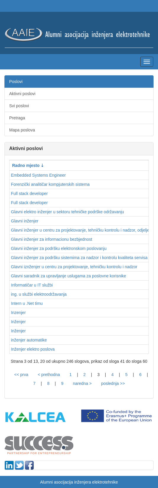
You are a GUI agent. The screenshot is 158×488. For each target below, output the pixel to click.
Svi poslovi (19, 105)
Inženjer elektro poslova (33, 349)
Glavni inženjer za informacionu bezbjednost (51, 239)
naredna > (82, 383)
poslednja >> (113, 383)
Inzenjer (18, 312)
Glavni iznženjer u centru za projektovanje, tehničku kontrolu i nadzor (74, 266)
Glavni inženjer (24, 221)
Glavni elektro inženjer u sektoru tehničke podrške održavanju (67, 211)
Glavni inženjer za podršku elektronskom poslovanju (59, 248)
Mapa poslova (22, 130)
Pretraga (17, 118)
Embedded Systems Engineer (38, 175)
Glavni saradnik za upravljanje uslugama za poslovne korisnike (68, 276)
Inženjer (18, 321)
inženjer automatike (29, 340)
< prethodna (49, 374)
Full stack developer (29, 193)
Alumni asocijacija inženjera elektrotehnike (79, 482)
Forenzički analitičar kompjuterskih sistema (50, 184)
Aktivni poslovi (22, 93)
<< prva (21, 374)
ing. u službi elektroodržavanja (39, 294)
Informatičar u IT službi (32, 285)
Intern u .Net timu (27, 303)
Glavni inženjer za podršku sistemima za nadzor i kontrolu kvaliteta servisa (79, 257)
